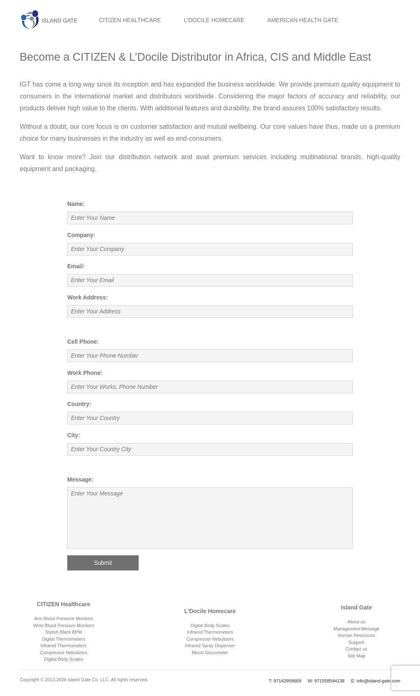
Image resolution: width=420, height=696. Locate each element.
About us (356, 621)
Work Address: (87, 297)
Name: (76, 204)
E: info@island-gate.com (375, 680)
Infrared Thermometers (64, 645)
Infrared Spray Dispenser (210, 645)
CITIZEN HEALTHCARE (130, 20)
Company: (81, 235)
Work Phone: (85, 373)
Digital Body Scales (63, 659)
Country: (79, 404)
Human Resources (356, 635)
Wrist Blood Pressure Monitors (63, 625)
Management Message (356, 628)
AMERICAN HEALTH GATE (302, 20)
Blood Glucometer (210, 652)
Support (357, 642)
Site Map (356, 655)
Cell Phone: (83, 341)
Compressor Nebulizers (63, 652)
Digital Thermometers (63, 639)
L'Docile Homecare (210, 611)
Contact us (357, 648)
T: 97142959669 (285, 680)
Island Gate (356, 607)
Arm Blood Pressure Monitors (63, 618)
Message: (80, 479)
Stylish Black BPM (63, 632)
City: (73, 435)
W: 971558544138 (326, 680)
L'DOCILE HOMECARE (214, 20)
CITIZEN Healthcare (63, 604)
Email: (75, 266)
